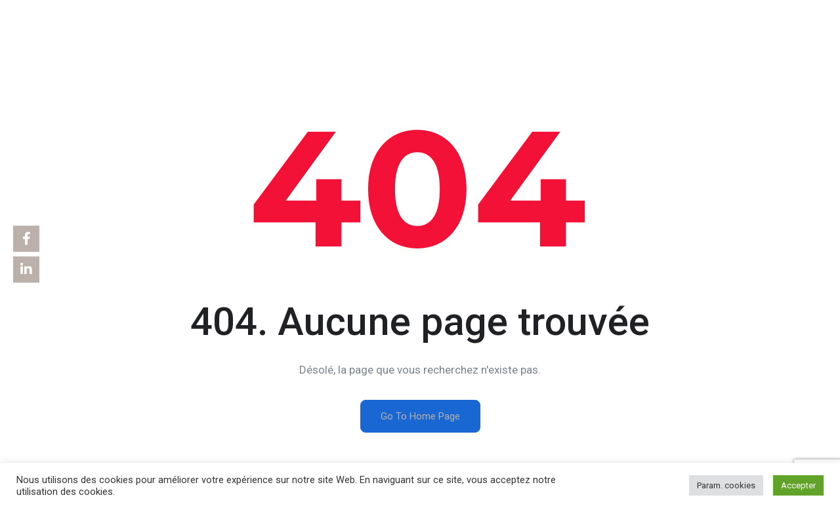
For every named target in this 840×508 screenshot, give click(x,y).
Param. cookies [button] (726, 485)
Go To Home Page (420, 416)
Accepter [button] (798, 485)
